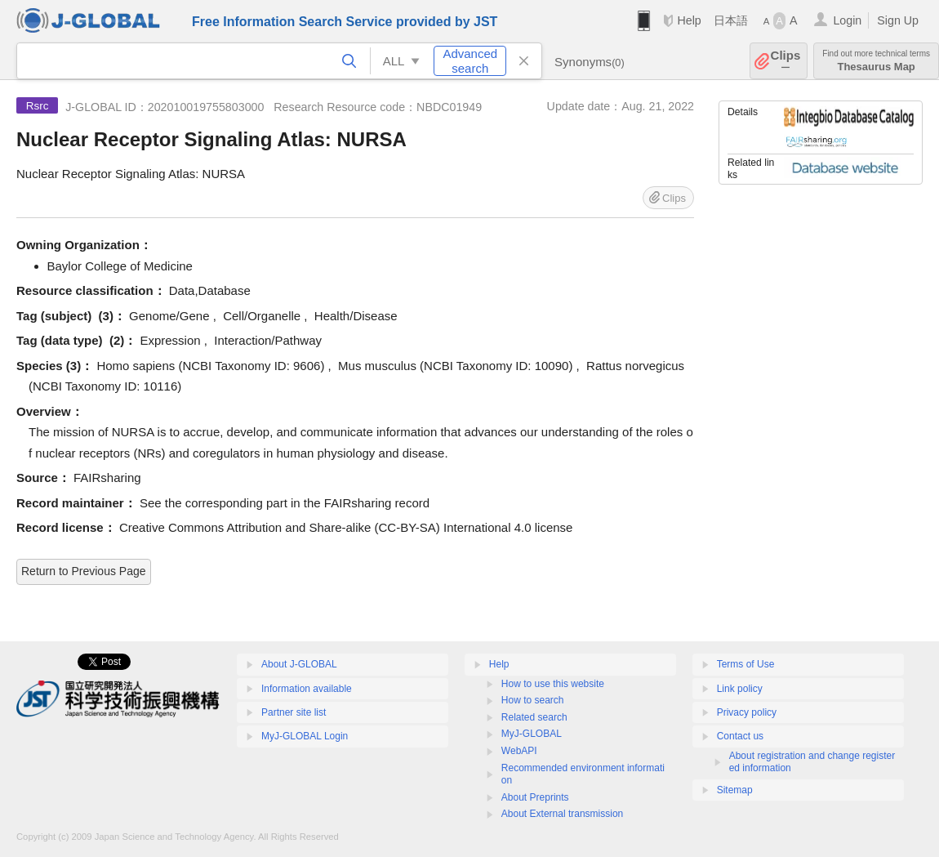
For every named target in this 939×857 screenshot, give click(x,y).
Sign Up (898, 20)
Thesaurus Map (876, 61)
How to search (532, 700)
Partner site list (293, 712)
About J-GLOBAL (299, 664)
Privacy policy (747, 712)
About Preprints (535, 797)
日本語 (731, 20)
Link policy (740, 688)
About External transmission (562, 813)
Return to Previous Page (83, 571)
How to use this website (552, 684)
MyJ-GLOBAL (531, 733)
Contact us (740, 736)
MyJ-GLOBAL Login (304, 736)
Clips (786, 61)
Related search (534, 717)
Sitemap (735, 790)
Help (689, 20)
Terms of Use (746, 664)
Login (847, 20)
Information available (306, 688)
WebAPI (519, 751)
